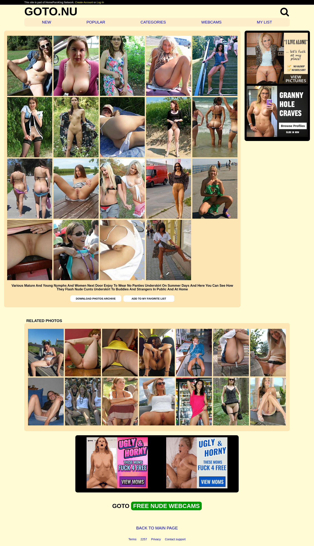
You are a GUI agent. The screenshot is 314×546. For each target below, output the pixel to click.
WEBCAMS (211, 22)
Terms (132, 539)
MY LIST (264, 22)
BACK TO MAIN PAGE (157, 528)
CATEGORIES (153, 22)
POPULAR (95, 22)
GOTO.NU (50, 11)
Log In (100, 2)
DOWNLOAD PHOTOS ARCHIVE (96, 298)
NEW (46, 22)
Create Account (84, 2)
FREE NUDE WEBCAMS (166, 506)
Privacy (156, 539)
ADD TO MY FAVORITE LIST (148, 298)
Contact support (175, 539)
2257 (143, 539)
